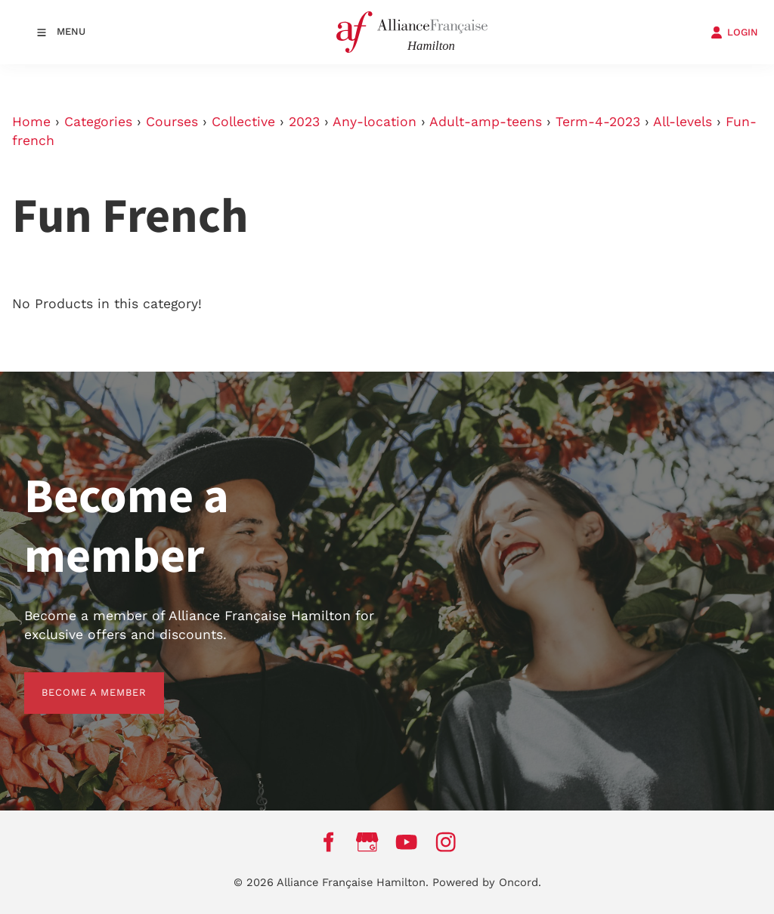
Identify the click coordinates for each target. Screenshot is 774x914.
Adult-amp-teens (485, 121)
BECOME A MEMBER (76, 681)
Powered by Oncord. (486, 882)
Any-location (374, 121)
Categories (98, 121)
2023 (304, 121)
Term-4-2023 (598, 121)
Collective (243, 121)
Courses (172, 121)
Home (31, 121)
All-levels (682, 121)
